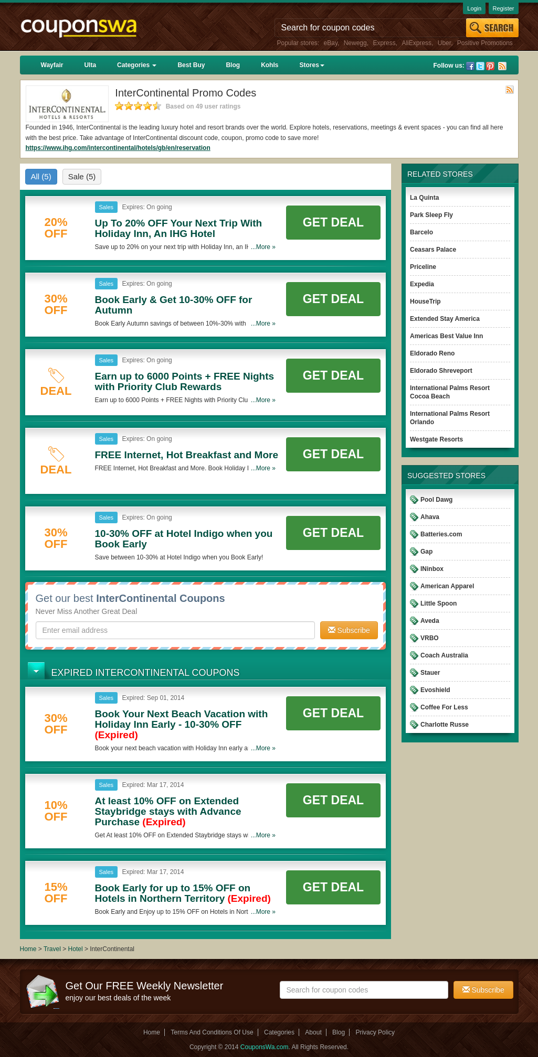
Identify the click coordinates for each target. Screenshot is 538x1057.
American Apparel (447, 586)
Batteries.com (441, 534)
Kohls (269, 65)
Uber (444, 43)
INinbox (432, 569)
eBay (330, 43)
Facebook (470, 66)
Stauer (430, 672)
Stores (311, 65)
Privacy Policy (375, 1032)
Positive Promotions (485, 43)
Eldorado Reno (432, 353)
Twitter (480, 66)
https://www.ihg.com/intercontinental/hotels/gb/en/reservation (118, 148)
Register (503, 8)
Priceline (423, 267)
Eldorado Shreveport (441, 370)
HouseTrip (425, 301)
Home (28, 949)
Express (384, 43)
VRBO (429, 638)
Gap (426, 551)
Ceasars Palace (433, 249)
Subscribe (349, 630)
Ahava (429, 517)
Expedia (422, 284)
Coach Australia (444, 655)
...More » (263, 247)
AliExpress (416, 43)
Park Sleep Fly (431, 215)
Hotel (75, 949)
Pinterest (490, 66)
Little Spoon (438, 603)
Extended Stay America (445, 318)
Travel (52, 949)
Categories (136, 65)
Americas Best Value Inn (446, 336)
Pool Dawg (436, 499)
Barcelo (421, 232)
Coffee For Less (444, 707)
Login (474, 8)
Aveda (429, 620)
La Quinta (424, 197)
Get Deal (333, 222)
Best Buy (191, 65)
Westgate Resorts (436, 439)
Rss (502, 66)
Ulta (90, 65)
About (313, 1032)
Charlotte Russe (444, 724)
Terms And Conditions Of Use (212, 1032)
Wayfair (52, 65)
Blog (233, 65)
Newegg (355, 43)
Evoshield (435, 690)
